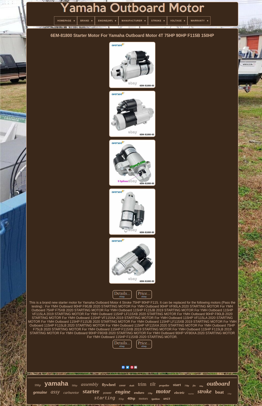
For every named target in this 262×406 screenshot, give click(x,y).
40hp (131, 398)
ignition (156, 399)
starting (104, 398)
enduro (139, 393)
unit (166, 399)
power (107, 393)
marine (191, 394)
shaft (131, 385)
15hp (229, 394)
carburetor (71, 393)
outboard (218, 383)
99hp (38, 385)
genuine (40, 392)
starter (91, 391)
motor (163, 391)
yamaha (56, 383)
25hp (150, 393)
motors (143, 398)
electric (179, 393)
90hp (74, 385)
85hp (121, 399)
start (177, 384)
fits (194, 385)
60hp (201, 386)
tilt (153, 384)
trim (142, 384)
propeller (164, 385)
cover (122, 385)
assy (55, 392)
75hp (186, 385)
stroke (204, 391)
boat (219, 392)
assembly (89, 384)
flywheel (109, 385)
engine (122, 392)
